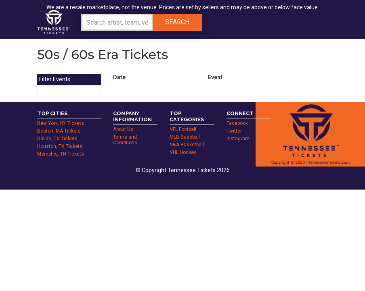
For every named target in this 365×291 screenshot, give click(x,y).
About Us (123, 129)
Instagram (238, 138)
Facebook (237, 123)
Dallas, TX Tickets (57, 138)
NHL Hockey (183, 152)
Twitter (234, 131)
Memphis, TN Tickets (60, 154)
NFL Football (183, 129)
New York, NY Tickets (60, 123)
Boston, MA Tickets (59, 131)
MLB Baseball (185, 137)
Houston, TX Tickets (59, 146)
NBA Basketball (187, 145)
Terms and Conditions (125, 140)
